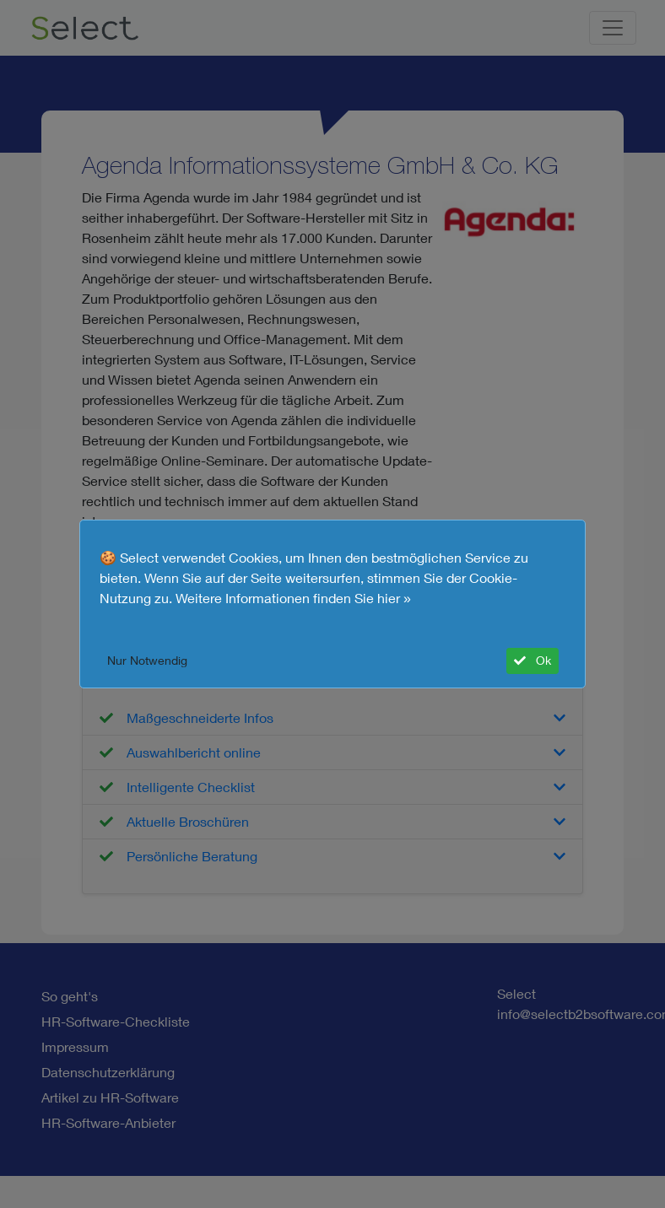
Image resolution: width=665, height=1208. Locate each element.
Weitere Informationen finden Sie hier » (293, 598)
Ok (532, 660)
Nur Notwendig (147, 660)
